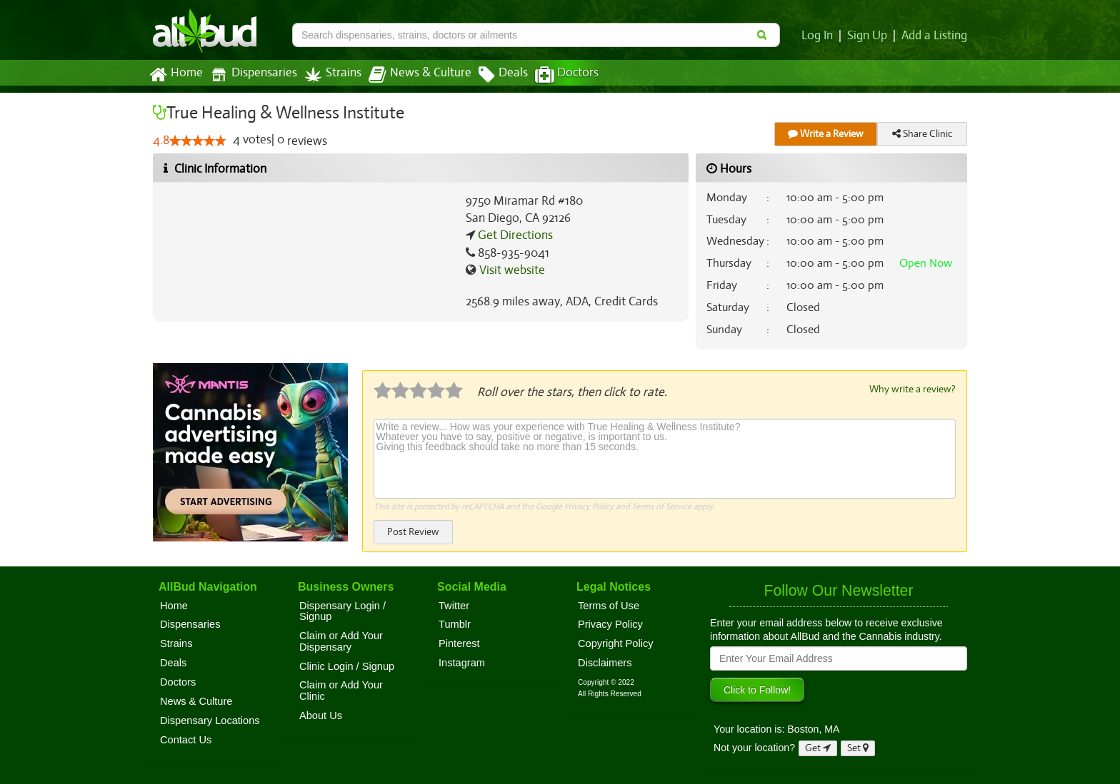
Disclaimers (605, 662)
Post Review (413, 531)
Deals (492, 75)
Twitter (454, 605)
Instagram (462, 662)
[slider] (197, 141)
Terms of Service (660, 506)
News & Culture (412, 75)
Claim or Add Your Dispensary (341, 640)
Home (175, 75)
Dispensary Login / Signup (342, 610)
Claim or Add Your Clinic (341, 689)
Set (858, 747)
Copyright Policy (616, 642)
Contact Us (185, 739)
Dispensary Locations (210, 720)
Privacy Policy (588, 506)
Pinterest (459, 642)
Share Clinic (922, 134)
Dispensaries (251, 74)
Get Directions (513, 235)
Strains (328, 74)
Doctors (555, 75)
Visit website (510, 270)
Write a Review (826, 134)
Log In (820, 36)
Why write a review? (911, 388)
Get (818, 747)
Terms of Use (608, 605)
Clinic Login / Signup (346, 665)
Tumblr (455, 623)
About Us (320, 715)
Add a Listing (935, 36)
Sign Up (869, 36)
